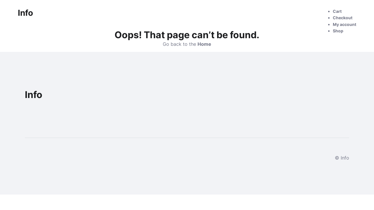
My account (344, 24)
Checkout (342, 17)
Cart (337, 11)
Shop (338, 30)
